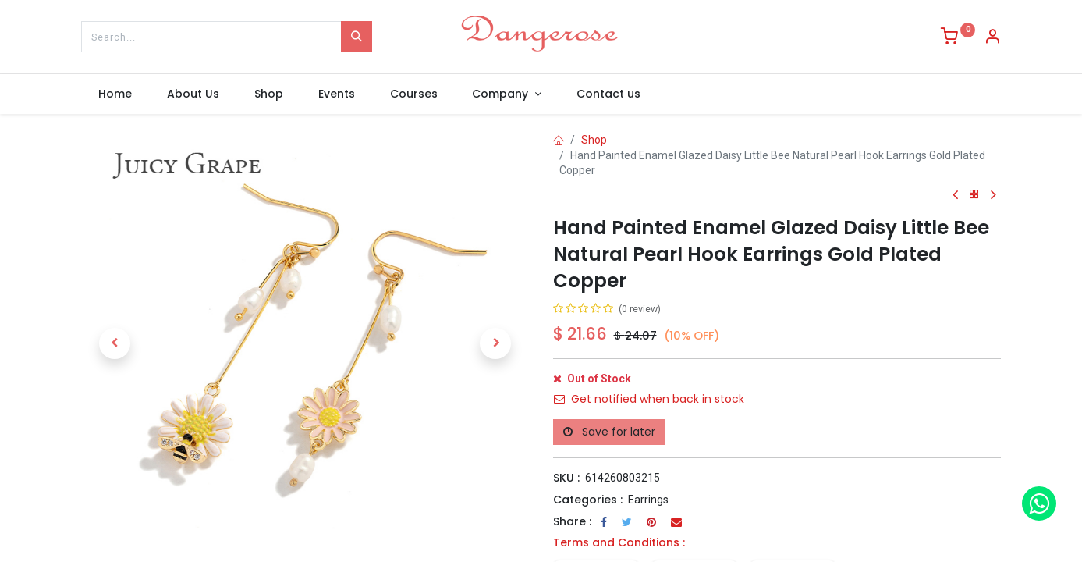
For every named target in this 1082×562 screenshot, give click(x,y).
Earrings (648, 499)
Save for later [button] (609, 431)
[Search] (356, 36)
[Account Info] (992, 38)
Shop (594, 139)
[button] (114, 343)
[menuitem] (115, 94)
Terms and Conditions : (619, 542)
